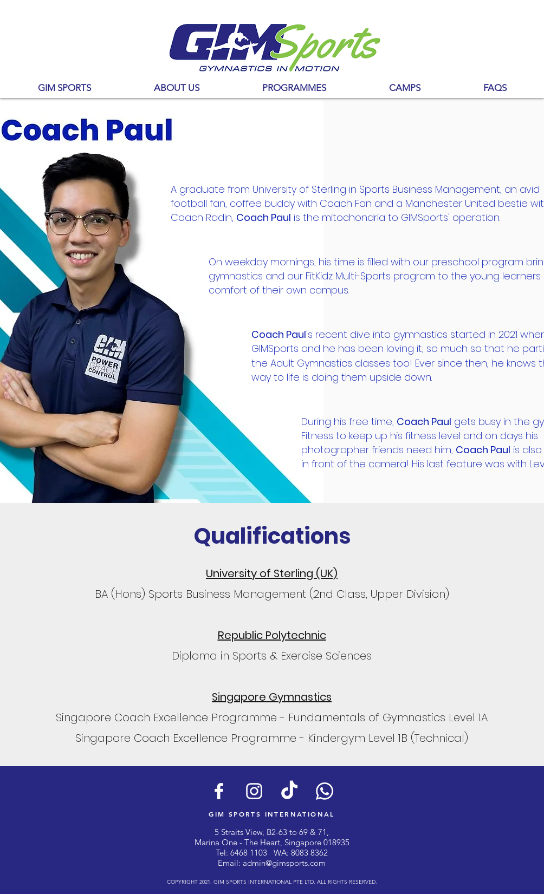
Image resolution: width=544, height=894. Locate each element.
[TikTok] (289, 791)
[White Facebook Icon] (219, 791)
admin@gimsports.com (284, 863)
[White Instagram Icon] (254, 791)
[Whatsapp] (324, 791)
